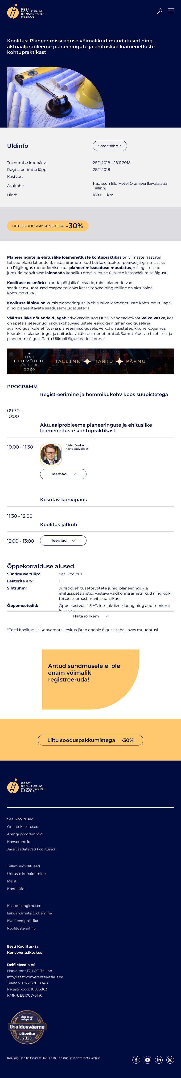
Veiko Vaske (75, 445)
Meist (11, 881)
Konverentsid (18, 841)
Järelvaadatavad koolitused (31, 849)
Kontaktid (16, 888)
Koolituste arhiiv (21, 928)
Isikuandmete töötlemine (29, 913)
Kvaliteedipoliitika (22, 920)
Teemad (63, 474)
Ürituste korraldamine (26, 873)
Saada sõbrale (110, 146)
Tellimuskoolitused (23, 866)
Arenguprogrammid (25, 834)
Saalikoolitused (20, 819)
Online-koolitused (22, 826)
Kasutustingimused (24, 905)
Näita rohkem (90, 616)
